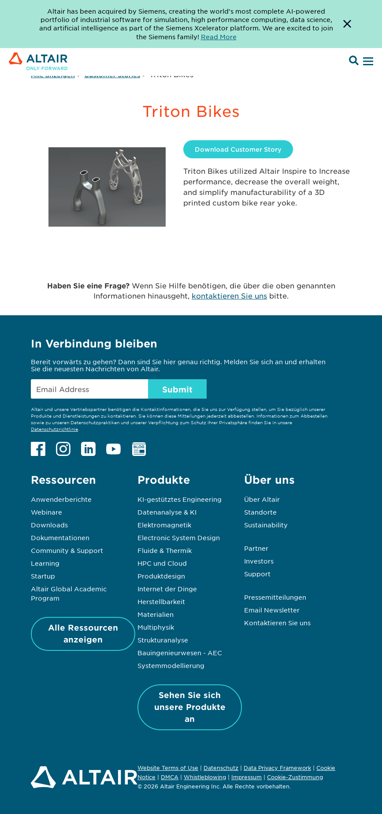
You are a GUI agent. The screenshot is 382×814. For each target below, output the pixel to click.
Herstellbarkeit (161, 601)
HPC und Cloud (162, 563)
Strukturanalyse (162, 640)
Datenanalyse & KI (167, 512)
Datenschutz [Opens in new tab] (221, 767)
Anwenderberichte (61, 499)
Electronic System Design (178, 537)
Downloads (49, 525)
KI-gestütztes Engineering (179, 499)
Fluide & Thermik (164, 550)
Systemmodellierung (170, 665)
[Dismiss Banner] (347, 24)
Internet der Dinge (167, 589)
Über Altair (262, 499)
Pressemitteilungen (275, 597)
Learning (45, 563)
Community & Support (67, 550)
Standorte (260, 512)
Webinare (46, 512)
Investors (259, 561)
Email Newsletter (272, 610)
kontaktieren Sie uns (229, 295)
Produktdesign (161, 576)
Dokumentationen (60, 537)
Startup (43, 576)
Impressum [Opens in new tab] (246, 776)
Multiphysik (155, 627)
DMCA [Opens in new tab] (169, 776)
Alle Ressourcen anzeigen (83, 633)
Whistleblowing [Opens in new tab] (205, 776)
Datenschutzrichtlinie (54, 429)
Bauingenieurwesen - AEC (179, 653)
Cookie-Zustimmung (295, 777)
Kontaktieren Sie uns (277, 623)
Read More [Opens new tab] (219, 37)
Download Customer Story (238, 149)
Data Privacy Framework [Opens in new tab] (277, 767)
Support (257, 574)
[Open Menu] (367, 61)
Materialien (155, 614)
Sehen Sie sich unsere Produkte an (190, 707)
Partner (256, 548)
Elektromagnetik (164, 525)
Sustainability (266, 525)
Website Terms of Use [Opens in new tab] (167, 767)
